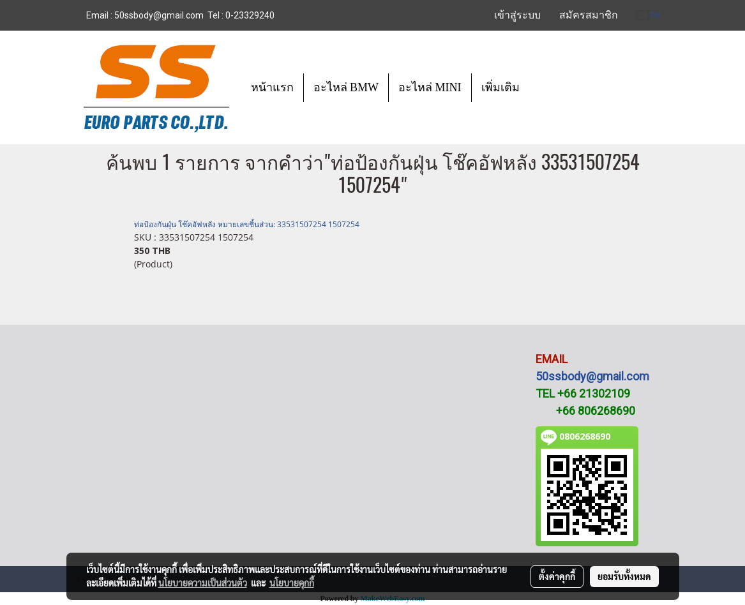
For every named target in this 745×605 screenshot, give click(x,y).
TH (649, 15)
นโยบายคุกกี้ (291, 582)
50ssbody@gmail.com (592, 376)
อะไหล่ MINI (430, 87)
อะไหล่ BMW (346, 87)
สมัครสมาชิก (588, 15)
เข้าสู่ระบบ (517, 15)
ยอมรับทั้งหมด (624, 576)
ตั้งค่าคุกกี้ (557, 576)
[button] (541, 87)
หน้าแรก (272, 87)
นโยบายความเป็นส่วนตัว (202, 582)
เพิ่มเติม (500, 87)
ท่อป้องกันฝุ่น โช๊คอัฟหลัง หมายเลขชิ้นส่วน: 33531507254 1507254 (246, 224)
